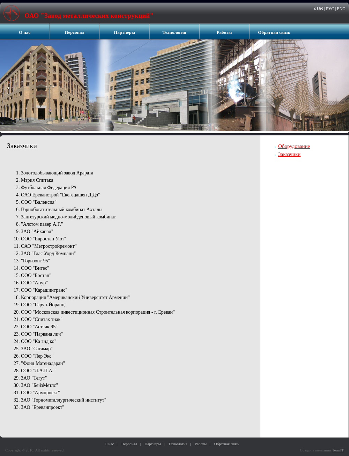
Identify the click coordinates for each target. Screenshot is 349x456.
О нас (24, 32)
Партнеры (124, 32)
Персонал (74, 32)
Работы (224, 32)
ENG (341, 8)
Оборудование (294, 146)
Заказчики (289, 154)
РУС (330, 8)
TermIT (338, 450)
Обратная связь (274, 32)
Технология (174, 32)
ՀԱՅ (318, 8)
